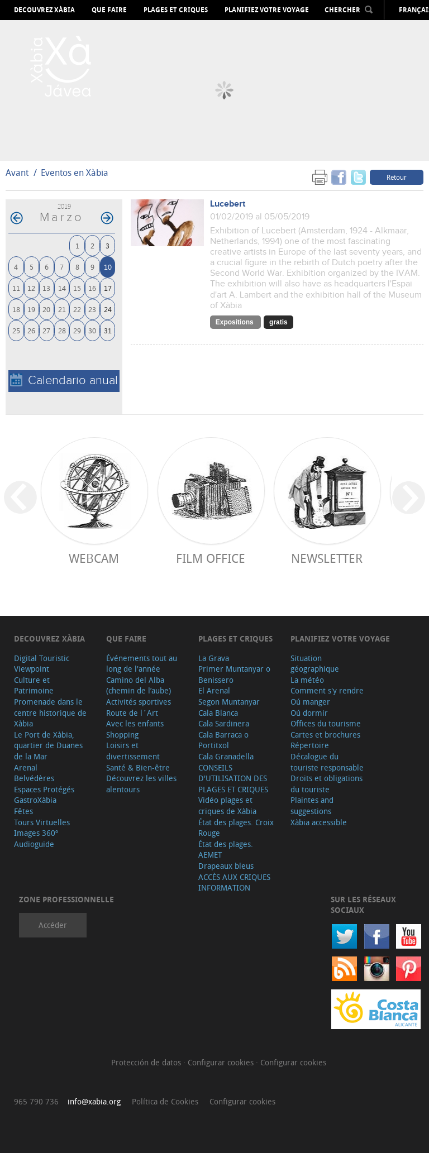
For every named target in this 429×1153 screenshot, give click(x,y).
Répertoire (309, 745)
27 (46, 330)
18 (16, 309)
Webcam (94, 558)
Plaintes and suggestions (311, 805)
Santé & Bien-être (138, 767)
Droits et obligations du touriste (326, 784)
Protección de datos (147, 1062)
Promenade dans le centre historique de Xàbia (50, 712)
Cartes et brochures (325, 734)
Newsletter (327, 558)
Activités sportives (138, 701)
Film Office (210, 558)
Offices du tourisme (325, 723)
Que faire (109, 10)
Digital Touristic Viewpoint (41, 663)
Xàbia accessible (318, 822)
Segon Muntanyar (229, 701)
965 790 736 (36, 1101)
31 (108, 330)
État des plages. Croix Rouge (236, 828)
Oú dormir (309, 712)
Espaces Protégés (44, 789)
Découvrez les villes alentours (141, 784)
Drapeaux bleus (226, 865)
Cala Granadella (226, 756)
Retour (397, 177)
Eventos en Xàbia (74, 172)
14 (62, 288)
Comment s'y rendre (327, 690)
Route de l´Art (132, 712)
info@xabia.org (94, 1101)
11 (16, 288)
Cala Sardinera (223, 723)
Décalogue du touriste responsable (327, 762)
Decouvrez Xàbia (44, 10)
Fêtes (23, 811)
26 (31, 330)
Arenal (25, 767)
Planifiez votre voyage (267, 10)
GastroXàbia (35, 800)
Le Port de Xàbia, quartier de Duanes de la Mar (48, 745)
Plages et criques (176, 10)
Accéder (53, 925)
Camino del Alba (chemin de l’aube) (138, 685)
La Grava (213, 658)
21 (62, 309)
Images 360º (36, 832)
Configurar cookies (222, 1062)
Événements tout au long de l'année (141, 663)
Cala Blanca (218, 712)
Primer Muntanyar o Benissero (234, 674)
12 (31, 288)
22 (77, 309)
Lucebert (227, 204)
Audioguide (34, 844)
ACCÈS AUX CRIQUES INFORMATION (234, 882)
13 (46, 288)
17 (108, 288)
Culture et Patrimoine (34, 685)
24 (108, 309)
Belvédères (34, 778)
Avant (17, 172)
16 (92, 288)
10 (108, 266)
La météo (307, 679)
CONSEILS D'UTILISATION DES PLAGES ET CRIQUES (233, 778)
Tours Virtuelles (42, 822)
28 (62, 330)
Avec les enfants (135, 723)
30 (92, 330)
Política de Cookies (165, 1101)
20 (46, 309)
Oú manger (310, 701)
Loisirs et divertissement (133, 751)
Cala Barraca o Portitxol (223, 740)
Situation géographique (314, 663)
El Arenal (214, 690)
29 (77, 330)
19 (31, 309)
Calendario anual (64, 380)
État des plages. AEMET (225, 849)
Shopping (122, 734)
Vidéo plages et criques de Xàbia (227, 805)
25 (16, 330)
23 (92, 309)
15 (77, 288)
